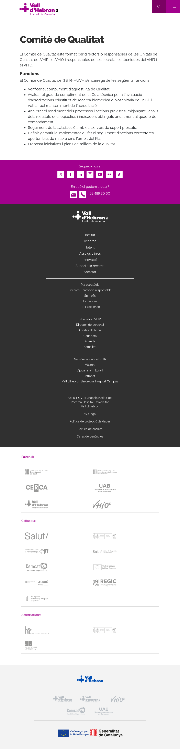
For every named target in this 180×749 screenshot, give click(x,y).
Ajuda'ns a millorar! (90, 370)
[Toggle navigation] (173, 6)
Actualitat (90, 346)
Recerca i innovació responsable (90, 290)
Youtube (99, 173)
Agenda (90, 341)
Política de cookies (90, 429)
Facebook (70, 173)
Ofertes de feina (90, 330)
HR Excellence (90, 306)
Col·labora (90, 336)
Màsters (90, 364)
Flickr (109, 173)
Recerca (90, 241)
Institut (90, 235)
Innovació (90, 260)
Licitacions (90, 301)
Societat (90, 272)
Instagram (90, 173)
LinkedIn (80, 173)
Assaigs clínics (90, 253)
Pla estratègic (90, 284)
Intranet (90, 376)
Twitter (60, 173)
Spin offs (90, 295)
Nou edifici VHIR (90, 319)
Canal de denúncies (90, 436)
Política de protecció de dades (90, 421)
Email (73, 193)
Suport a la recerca (90, 266)
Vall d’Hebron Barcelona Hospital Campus (90, 381)
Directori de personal (90, 324)
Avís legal (90, 414)
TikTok (119, 173)
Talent (90, 247)
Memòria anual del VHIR (90, 359)
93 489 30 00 (100, 193)
